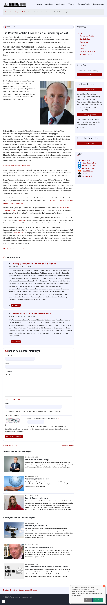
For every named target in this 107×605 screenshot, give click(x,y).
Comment (8, 371)
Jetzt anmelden (89, 143)
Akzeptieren (98, 600)
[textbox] (38, 386)
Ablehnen (88, 600)
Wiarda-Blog (49, 4)
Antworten (16, 305)
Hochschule (84, 42)
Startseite (39, 4)
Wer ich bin (71, 4)
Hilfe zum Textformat (13, 399)
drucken (84, 173)
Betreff (7, 363)
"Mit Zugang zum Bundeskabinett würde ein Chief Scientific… (35, 264)
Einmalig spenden (89, 115)
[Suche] (89, 71)
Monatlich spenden (89, 89)
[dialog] (87, 594)
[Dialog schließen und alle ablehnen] (104, 586)
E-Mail (7, 403)
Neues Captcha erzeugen (5, 425)
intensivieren (18, 233)
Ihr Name (8, 355)
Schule (82, 48)
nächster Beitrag (68, 445)
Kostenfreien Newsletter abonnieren (16, 166)
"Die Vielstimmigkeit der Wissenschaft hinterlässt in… (32, 313)
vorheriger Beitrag (10, 445)
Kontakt (6, 590)
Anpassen (74, 600)
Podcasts (83, 45)
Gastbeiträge (26, 12)
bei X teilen (85, 160)
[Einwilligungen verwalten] (3, 601)
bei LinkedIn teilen (88, 165)
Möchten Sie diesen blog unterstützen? (17, 249)
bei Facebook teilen (88, 163)
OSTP (11, 183)
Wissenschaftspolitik (87, 51)
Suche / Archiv (24, 590)
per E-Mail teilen (87, 176)
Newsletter (14, 590)
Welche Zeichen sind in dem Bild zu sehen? (42, 419)
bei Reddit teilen (87, 171)
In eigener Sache (86, 54)
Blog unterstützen (98, 4)
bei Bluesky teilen (87, 168)
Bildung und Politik (87, 36)
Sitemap (34, 590)
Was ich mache (60, 4)
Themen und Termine (84, 4)
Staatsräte (22, 220)
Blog (16, 12)
